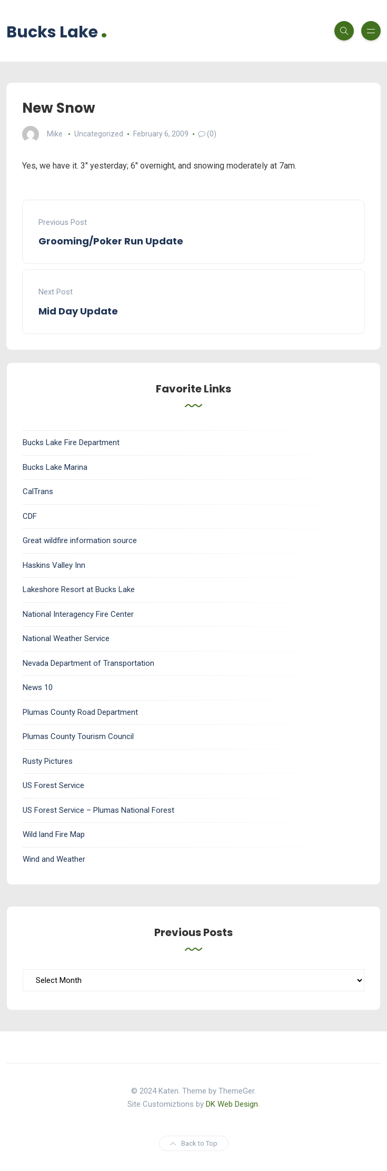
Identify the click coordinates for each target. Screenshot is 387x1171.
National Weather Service (66, 638)
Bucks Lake (56, 31)
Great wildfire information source (80, 540)
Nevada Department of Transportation (88, 663)
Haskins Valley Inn (54, 565)
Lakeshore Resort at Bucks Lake (79, 589)
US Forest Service (53, 785)
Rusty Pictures (48, 761)
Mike (55, 134)
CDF (30, 516)
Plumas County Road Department (80, 712)
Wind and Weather (54, 859)
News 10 (38, 687)
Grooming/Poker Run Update (110, 241)
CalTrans (38, 491)
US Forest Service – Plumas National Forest (98, 810)
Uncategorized (98, 134)
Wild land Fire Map (54, 834)
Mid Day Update (78, 311)
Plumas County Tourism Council (78, 736)
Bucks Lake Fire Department (71, 442)
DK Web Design (232, 1104)
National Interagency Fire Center (78, 614)
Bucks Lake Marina (55, 467)
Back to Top (193, 1143)
